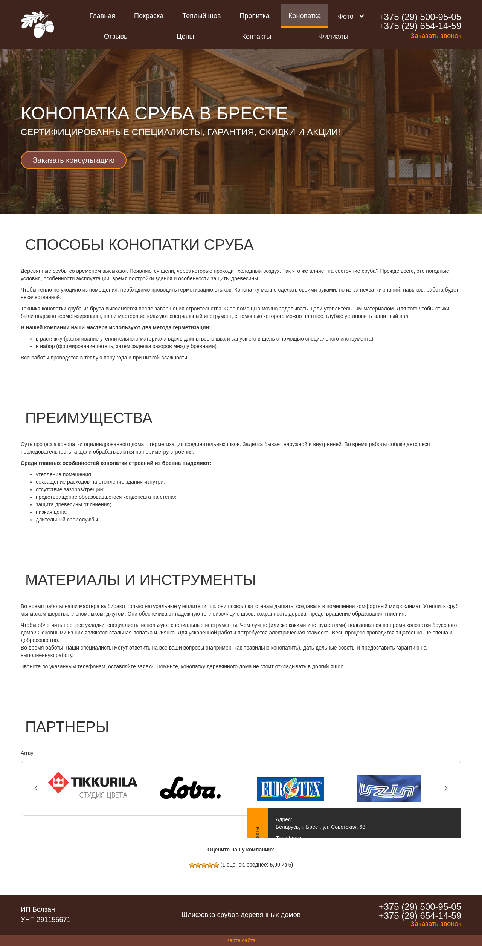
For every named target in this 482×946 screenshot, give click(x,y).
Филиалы (333, 36)
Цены (185, 36)
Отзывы (116, 36)
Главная (103, 16)
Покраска (148, 16)
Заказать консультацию (73, 160)
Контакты (257, 36)
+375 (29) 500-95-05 (419, 16)
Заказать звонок (435, 35)
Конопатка (304, 16)
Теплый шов (201, 16)
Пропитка (255, 16)
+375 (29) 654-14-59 (419, 26)
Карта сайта (241, 940)
